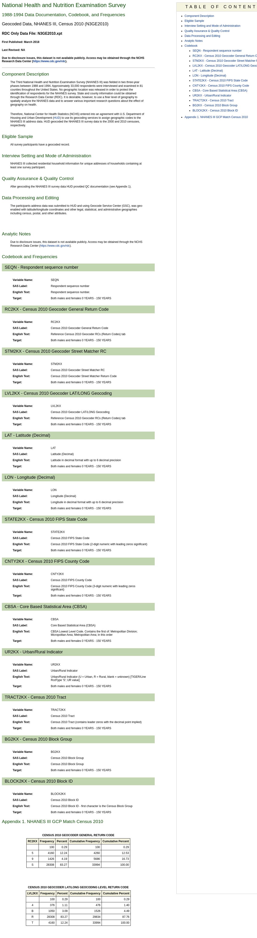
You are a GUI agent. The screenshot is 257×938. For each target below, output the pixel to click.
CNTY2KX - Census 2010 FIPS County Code (221, 85)
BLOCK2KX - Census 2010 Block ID (215, 110)
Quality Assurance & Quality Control (207, 31)
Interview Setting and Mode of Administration (212, 25)
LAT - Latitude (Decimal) (208, 70)
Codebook (191, 45)
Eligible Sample (194, 21)
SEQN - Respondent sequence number (217, 50)
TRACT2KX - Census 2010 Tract (213, 100)
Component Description (199, 16)
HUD (57, 117)
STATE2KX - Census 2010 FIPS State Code (220, 80)
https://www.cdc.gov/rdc (49, 61)
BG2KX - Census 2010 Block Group (215, 105)
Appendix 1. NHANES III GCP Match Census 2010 (216, 117)
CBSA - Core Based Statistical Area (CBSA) (220, 90)
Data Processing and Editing (202, 36)
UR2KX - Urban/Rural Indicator (212, 95)
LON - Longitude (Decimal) (209, 75)
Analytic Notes (194, 40)
